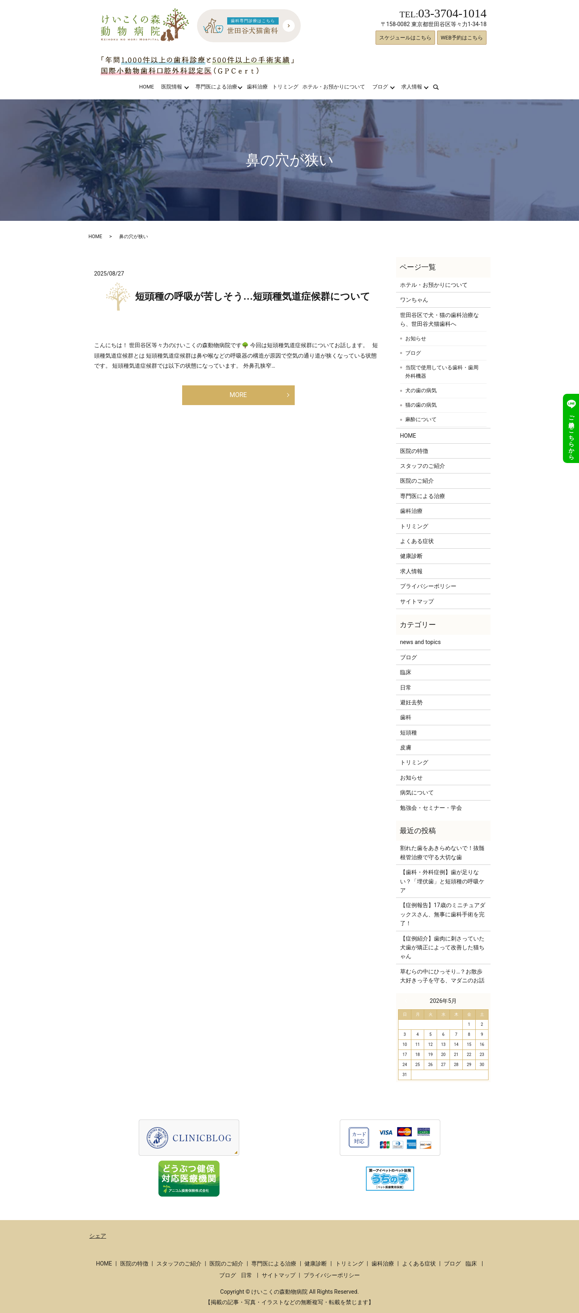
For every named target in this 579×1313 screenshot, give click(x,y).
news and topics (420, 642)
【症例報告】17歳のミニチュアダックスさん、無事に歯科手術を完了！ (442, 914)
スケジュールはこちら (405, 38)
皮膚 (405, 747)
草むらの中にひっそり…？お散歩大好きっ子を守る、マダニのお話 (442, 976)
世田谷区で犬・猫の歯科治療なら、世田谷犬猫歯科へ (439, 319)
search (441, 87)
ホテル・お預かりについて (333, 87)
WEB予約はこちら (462, 38)
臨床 (405, 672)
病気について (417, 792)
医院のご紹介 (417, 480)
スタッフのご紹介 (422, 466)
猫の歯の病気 (421, 405)
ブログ (380, 87)
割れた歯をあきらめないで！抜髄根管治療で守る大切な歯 (442, 852)
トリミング (285, 87)
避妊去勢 (411, 702)
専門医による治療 (216, 87)
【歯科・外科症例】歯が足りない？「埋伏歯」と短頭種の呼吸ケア (442, 881)
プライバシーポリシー (428, 586)
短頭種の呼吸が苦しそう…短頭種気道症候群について (252, 296)
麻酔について (421, 419)
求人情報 (411, 87)
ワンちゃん (414, 299)
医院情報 (171, 87)
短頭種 (408, 732)
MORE (238, 396)
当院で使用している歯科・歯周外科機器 (441, 371)
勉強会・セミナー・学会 (431, 808)
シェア (97, 1236)
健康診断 (411, 556)
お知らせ (415, 338)
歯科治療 (257, 87)
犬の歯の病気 (421, 390)
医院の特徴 (414, 451)
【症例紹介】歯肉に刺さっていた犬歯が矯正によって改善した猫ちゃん (442, 947)
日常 (405, 687)
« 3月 (407, 1000)
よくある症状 (417, 541)
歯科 (405, 717)
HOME (146, 87)
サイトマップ (417, 601)
